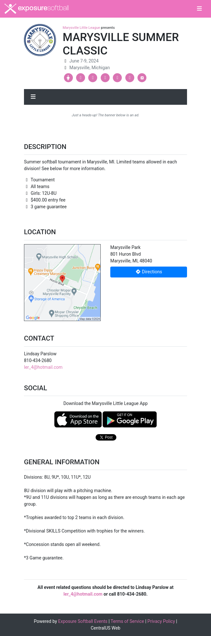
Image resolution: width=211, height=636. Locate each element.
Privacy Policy (161, 621)
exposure (36, 9)
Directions (148, 271)
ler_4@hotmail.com (43, 367)
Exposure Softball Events (82, 621)
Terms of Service (127, 621)
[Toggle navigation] (199, 8)
